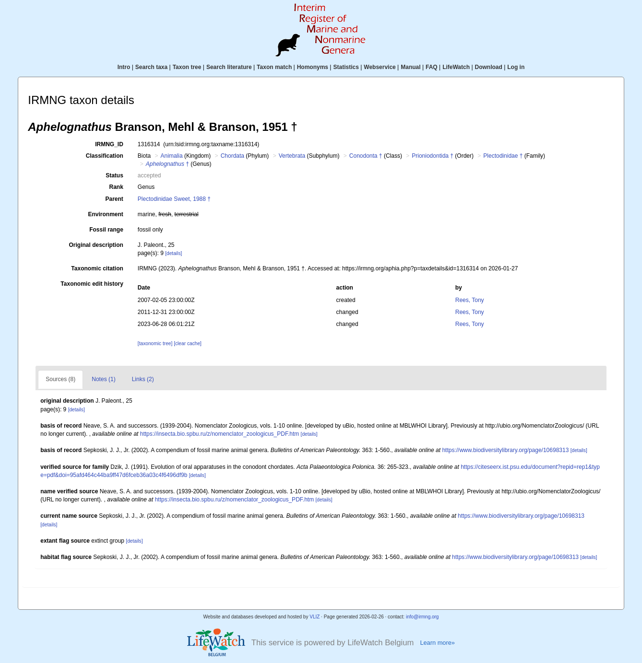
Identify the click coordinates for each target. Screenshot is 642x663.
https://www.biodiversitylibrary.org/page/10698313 (505, 450)
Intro (124, 67)
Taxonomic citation (97, 268)
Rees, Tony (469, 300)
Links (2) (143, 379)
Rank (116, 187)
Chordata (232, 155)
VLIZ (314, 616)
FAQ (432, 67)
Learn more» (437, 642)
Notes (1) (103, 379)
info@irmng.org (422, 616)
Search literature (229, 67)
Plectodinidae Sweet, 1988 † (174, 199)
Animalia (172, 155)
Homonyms (312, 67)
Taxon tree (187, 67)
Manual (410, 67)
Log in (515, 67)
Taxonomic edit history (91, 283)
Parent (114, 199)
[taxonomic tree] (155, 343)
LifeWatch (456, 67)
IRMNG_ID (109, 144)
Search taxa (151, 67)
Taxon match (274, 67)
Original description (96, 245)
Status (114, 175)
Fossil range (106, 229)
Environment (105, 214)
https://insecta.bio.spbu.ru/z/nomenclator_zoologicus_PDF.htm (219, 433)
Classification (104, 155)
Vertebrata (292, 155)
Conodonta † (365, 155)
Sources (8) (60, 379)
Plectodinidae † (503, 155)
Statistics (345, 67)
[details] (173, 253)
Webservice (380, 67)
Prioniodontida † (432, 155)
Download (488, 67)
